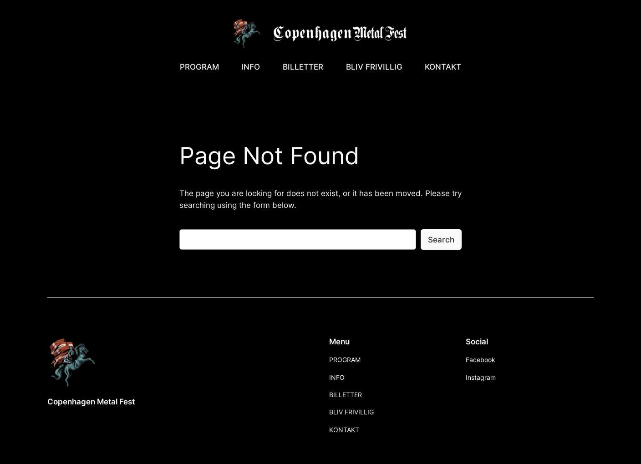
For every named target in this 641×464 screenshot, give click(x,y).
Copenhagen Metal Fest (91, 401)
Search (441, 239)
